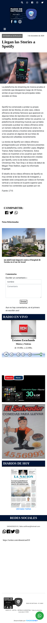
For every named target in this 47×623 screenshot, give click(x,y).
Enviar (23, 301)
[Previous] (6, 247)
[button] (22, 2)
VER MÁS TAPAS (23, 509)
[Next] (41, 247)
